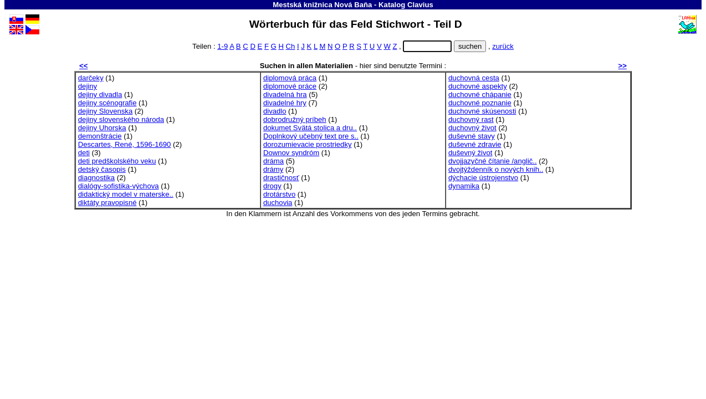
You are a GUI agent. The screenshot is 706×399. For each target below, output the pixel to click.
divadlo (275, 111)
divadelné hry (284, 103)
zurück (503, 46)
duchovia (277, 202)
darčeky (91, 78)
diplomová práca (289, 78)
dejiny (87, 86)
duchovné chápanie (479, 94)
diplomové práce (289, 86)
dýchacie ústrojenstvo (483, 177)
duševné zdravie (474, 144)
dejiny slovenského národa (121, 119)
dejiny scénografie (107, 103)
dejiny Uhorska (102, 128)
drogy (272, 186)
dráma (273, 161)
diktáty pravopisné (107, 202)
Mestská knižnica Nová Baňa (322, 5)
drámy (273, 169)
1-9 (222, 46)
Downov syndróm (291, 153)
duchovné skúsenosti (482, 111)
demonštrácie (100, 136)
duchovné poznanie (479, 103)
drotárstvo (279, 194)
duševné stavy (471, 136)
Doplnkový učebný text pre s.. (311, 136)
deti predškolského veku (117, 161)
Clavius (420, 5)
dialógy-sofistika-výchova (118, 186)
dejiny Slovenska (105, 111)
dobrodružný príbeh (294, 119)
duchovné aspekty (477, 86)
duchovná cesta (473, 78)
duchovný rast (471, 119)
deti (84, 153)
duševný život (470, 153)
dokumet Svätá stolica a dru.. (310, 128)
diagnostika (96, 177)
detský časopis (102, 169)
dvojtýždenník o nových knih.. (495, 169)
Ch (290, 46)
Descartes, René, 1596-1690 (124, 144)
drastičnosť (281, 177)
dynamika (463, 186)
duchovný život (472, 128)
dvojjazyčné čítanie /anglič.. (492, 161)
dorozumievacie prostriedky (307, 144)
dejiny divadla (100, 94)
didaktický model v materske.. (125, 194)
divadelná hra (285, 94)
